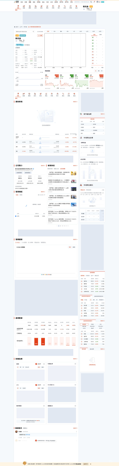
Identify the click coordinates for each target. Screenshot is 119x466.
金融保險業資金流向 (98, 296)
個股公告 (56, 168)
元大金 (85, 288)
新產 (85, 333)
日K (54, 31)
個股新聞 (50, 168)
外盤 (102, 67)
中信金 (85, 286)
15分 (87, 31)
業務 (21, 195)
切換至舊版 (40, 31)
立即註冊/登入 (92, 364)
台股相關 (62, 168)
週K (61, 31)
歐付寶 (85, 305)
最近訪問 (92, 349)
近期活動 (92, 119)
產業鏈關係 (92, 272)
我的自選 (84, 349)
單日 (70, 246)
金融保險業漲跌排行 (86, 296)
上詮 (91, 75)
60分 (100, 31)
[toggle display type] (44, 363)
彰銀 (85, 310)
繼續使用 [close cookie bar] (86, 464)
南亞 (76, 75)
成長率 (39, 362)
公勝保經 (86, 341)
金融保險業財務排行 (87, 321)
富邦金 (85, 281)
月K (68, 31)
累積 (74, 246)
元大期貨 (86, 339)
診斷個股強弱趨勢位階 (35, 26)
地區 (17, 195)
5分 (74, 31)
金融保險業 (22, 35)
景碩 (61, 75)
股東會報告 (27, 172)
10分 (80, 31)
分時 (48, 31)
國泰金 (85, 283)
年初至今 (101, 299)
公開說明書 (19, 172)
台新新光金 (86, 291)
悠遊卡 (85, 308)
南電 (46, 75)
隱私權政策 (78, 464)
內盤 (92, 67)
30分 (93, 31)
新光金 (25, 26)
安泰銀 (85, 313)
